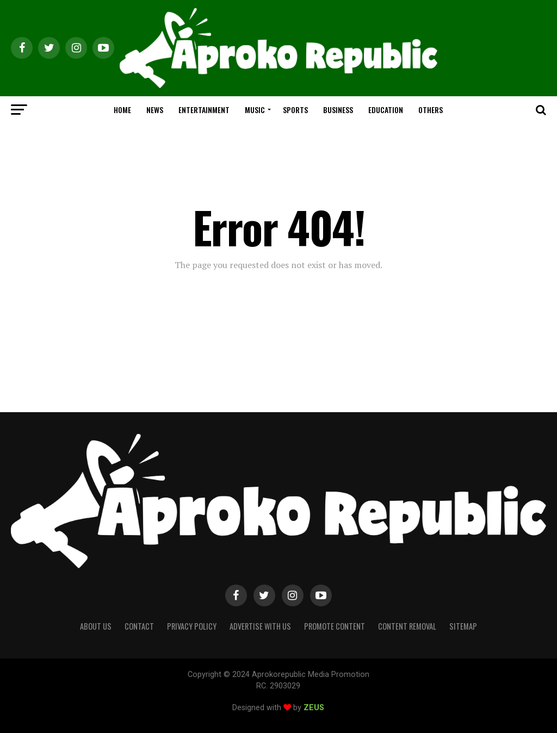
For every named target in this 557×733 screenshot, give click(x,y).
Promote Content (334, 626)
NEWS (154, 109)
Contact (139, 626)
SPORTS (295, 109)
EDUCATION (385, 109)
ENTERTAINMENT (204, 109)
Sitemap (463, 626)
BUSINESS (338, 109)
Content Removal (407, 626)
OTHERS (430, 109)
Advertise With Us (260, 626)
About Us (96, 626)
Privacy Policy (191, 626)
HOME (122, 109)
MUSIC (255, 109)
